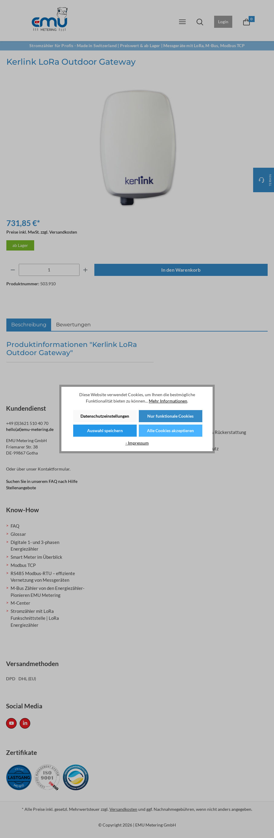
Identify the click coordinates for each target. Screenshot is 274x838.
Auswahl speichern (105, 430)
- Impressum (137, 442)
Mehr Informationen (168, 400)
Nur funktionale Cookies (170, 416)
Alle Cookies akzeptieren (170, 430)
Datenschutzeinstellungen (104, 416)
